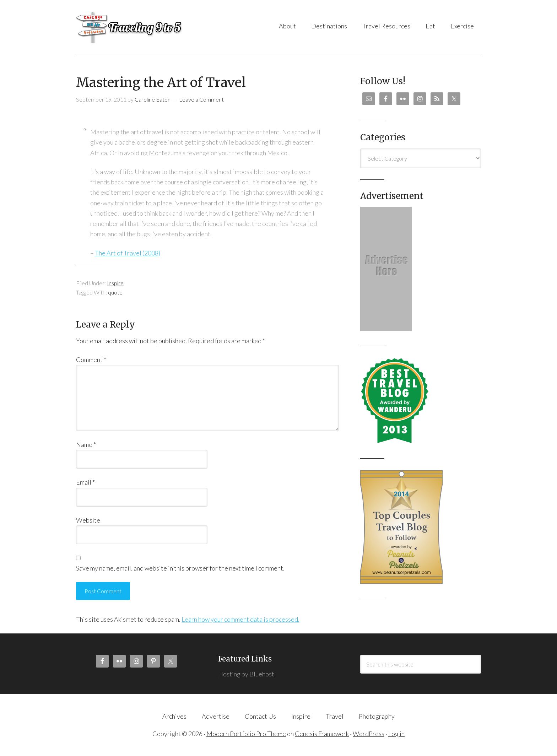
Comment (91, 359)
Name (86, 444)
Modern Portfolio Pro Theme (246, 734)
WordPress (368, 734)
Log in (396, 734)
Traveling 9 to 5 (147, 27)
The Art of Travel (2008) (127, 253)
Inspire (115, 283)
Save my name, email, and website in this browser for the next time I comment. (180, 568)
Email (85, 482)
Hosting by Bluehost (246, 674)
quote (115, 292)
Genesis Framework (322, 734)
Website (88, 520)
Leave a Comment (201, 99)
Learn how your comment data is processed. (240, 619)
